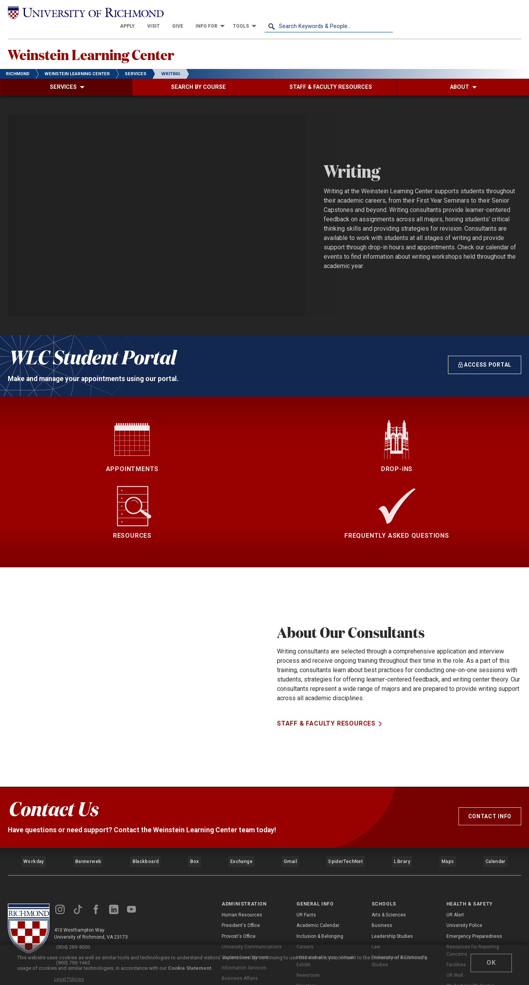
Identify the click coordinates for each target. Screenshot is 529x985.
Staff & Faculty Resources (326, 679)
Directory (306, 901)
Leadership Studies (392, 851)
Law (376, 862)
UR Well (454, 891)
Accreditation (311, 922)
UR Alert (455, 830)
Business (382, 841)
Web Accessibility (81, 896)
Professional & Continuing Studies (399, 876)
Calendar (495, 781)
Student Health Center (470, 901)
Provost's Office (239, 851)
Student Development (245, 873)
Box (194, 781)
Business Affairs (240, 894)
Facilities (456, 880)
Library (401, 781)
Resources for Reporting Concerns (472, 866)
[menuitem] (256, 12)
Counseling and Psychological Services (479, 915)
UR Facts (306, 830)
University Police (464, 841)
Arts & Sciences (389, 830)
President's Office (241, 841)
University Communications (252, 862)
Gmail (291, 781)
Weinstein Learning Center (115, 43)
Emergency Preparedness (474, 851)
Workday (33, 781)
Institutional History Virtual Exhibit (325, 876)
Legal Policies (77, 887)
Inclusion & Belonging (319, 851)
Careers (305, 862)
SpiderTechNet (345, 781)
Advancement (237, 904)
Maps (447, 781)
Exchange (241, 781)
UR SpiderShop (312, 912)
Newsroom (308, 891)
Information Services (244, 883)
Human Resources (242, 830)
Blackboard (144, 781)
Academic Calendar (317, 841)
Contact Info (489, 739)
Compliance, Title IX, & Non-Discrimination (475, 933)
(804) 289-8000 (78, 862)
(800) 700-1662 (78, 873)
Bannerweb (88, 781)
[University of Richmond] (72, 12)
